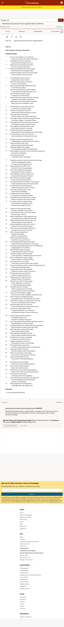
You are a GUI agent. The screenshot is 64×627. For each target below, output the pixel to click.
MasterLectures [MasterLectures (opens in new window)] (24, 589)
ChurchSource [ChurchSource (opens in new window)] (24, 573)
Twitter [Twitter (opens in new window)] (22, 606)
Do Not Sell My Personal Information (32, 553)
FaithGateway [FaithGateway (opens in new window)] (24, 568)
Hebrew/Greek (21, 31)
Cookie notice (24, 555)
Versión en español (25, 617)
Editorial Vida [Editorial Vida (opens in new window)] (24, 579)
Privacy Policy (35, 502)
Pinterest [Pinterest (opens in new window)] (22, 602)
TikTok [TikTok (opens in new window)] (22, 604)
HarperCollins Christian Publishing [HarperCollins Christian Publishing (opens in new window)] (30, 575)
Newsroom (23, 526)
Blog (21, 524)
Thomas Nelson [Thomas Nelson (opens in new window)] (24, 582)
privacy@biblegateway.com (54, 502)
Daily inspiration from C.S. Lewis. (32, 7)
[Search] (61, 20)
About (22, 513)
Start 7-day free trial (10, 425)
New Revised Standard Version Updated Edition (20, 408)
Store (21, 522)
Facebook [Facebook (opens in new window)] (23, 597)
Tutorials (22, 539)
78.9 (8, 392)
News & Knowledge (26, 515)
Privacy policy (24, 548)
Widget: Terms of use (26, 560)
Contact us (23, 546)
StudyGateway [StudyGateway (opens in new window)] (24, 570)
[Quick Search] (29, 20)
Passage (4, 31)
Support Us (23, 529)
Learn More (23, 425)
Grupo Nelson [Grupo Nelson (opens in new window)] (24, 577)
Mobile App (23, 519)
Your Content (32, 31)
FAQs (21, 537)
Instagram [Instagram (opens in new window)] (23, 599)
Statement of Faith (25, 517)
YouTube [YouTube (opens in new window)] (22, 608)
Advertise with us (25, 544)
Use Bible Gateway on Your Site (29, 541)
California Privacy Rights (28, 551)
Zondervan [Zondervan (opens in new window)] (23, 586)
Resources (12, 31)
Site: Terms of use (25, 557)
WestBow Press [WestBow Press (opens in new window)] (24, 584)
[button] (61, 3)
